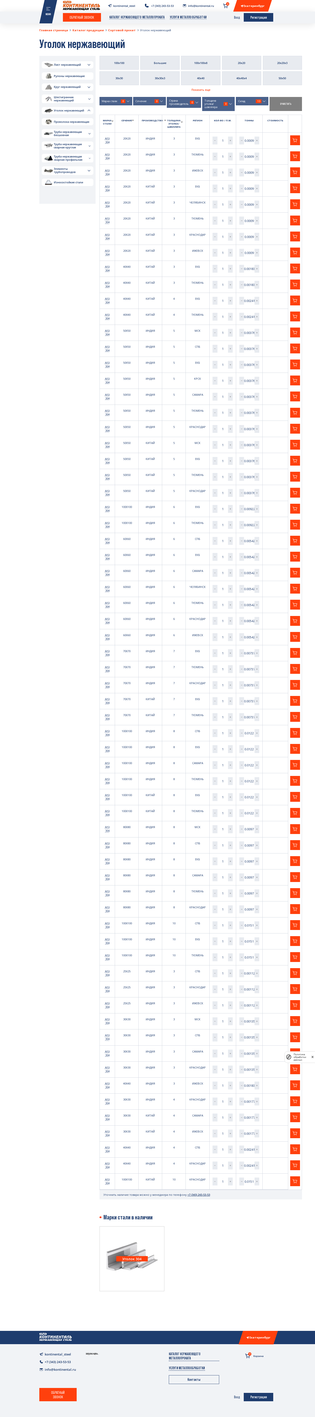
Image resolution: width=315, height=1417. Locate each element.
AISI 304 (107, 140)
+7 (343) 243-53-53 (198, 1195)
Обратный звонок (82, 17)
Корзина (254, 1355)
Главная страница (53, 30)
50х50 (282, 78)
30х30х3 (160, 78)
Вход (237, 17)
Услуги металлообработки (188, 17)
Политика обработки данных (300, 1057)
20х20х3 (282, 63)
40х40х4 (241, 78)
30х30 (119, 78)
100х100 (119, 63)
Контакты (193, 1380)
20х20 (241, 63)
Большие (160, 63)
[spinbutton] (222, 140)
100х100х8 (200, 63)
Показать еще (200, 90)
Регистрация (258, 17)
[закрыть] (313, 1057)
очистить (285, 103)
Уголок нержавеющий (155, 30)
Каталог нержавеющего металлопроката (137, 17)
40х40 (200, 78)
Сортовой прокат (122, 30)
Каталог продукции (88, 30)
